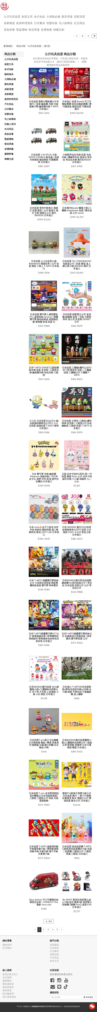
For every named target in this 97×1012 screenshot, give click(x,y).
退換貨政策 (8, 987)
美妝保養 (9, 29)
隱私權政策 (8, 984)
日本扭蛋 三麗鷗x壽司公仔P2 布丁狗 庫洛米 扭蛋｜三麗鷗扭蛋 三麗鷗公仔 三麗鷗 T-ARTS (76, 371)
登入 (15, 974)
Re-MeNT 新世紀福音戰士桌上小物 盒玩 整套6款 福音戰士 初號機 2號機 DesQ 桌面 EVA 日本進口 (77, 903)
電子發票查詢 (9, 996)
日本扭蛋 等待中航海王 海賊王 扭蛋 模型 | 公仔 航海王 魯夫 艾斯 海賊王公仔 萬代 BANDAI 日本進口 (43, 211)
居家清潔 (79, 16)
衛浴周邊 (34, 29)
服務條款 (7, 980)
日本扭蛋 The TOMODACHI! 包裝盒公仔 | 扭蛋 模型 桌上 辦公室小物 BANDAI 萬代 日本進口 (76, 265)
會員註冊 (7, 974)
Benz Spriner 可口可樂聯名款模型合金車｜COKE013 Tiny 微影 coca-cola (43, 902)
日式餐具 (39, 22)
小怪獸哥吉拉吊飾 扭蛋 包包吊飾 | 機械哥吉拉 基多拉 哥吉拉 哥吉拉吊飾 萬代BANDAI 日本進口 (77, 158)
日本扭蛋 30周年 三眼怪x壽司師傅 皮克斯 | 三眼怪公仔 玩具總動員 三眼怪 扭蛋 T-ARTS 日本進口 (77, 424)
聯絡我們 (7, 944)
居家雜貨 (9, 22)
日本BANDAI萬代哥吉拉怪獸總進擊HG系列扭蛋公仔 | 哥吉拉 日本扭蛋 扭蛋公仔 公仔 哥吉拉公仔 (77, 584)
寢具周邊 (67, 16)
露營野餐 (8, 154)
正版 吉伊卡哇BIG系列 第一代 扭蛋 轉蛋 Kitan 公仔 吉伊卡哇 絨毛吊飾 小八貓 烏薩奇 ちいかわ (77, 477)
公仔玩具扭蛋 (12, 16)
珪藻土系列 (10, 124)
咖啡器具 (8, 74)
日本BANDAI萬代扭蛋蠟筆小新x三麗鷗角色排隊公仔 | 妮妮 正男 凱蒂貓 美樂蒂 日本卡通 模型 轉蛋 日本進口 (77, 744)
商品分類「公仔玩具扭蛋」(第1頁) (33, 46)
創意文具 (27, 16)
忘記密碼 (7, 977)
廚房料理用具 (24, 22)
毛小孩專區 (66, 22)
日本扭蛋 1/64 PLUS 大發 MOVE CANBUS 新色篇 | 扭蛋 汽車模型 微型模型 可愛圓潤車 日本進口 (44, 158)
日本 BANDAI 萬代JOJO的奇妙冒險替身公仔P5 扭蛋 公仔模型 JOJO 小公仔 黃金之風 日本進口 (76, 531)
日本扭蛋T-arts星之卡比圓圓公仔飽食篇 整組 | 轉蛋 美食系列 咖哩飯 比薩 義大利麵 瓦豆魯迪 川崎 (44, 744)
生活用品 (79, 22)
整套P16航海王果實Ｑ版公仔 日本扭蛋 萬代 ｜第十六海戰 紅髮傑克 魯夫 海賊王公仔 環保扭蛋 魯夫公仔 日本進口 (76, 797)
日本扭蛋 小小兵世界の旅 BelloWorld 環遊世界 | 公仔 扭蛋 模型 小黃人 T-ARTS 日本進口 (44, 265)
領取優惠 (88, 997)
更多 (49, 921)
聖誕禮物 (21, 29)
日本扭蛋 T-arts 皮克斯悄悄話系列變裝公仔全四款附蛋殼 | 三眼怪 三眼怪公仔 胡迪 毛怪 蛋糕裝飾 (44, 797)
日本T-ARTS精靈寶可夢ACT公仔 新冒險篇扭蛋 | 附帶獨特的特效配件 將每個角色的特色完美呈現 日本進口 (44, 637)
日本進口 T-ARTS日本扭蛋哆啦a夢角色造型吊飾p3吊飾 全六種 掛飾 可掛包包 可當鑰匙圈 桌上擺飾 (76, 690)
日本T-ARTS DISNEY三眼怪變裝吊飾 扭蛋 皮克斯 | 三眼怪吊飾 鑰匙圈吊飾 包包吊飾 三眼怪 (44, 371)
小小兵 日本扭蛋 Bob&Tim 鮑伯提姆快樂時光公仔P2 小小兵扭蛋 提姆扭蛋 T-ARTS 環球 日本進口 (44, 424)
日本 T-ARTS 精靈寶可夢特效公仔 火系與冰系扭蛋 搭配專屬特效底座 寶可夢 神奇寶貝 (43, 583)
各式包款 (39, 16)
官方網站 (7, 947)
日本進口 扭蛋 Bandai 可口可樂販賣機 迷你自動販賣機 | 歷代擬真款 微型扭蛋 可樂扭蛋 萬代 (76, 105)
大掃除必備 (53, 16)
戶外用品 (8, 104)
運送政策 (7, 990)
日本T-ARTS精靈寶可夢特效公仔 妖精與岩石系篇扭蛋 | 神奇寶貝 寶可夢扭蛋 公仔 (77, 636)
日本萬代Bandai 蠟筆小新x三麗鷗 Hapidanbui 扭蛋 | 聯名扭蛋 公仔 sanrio (77, 210)
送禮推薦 (46, 29)
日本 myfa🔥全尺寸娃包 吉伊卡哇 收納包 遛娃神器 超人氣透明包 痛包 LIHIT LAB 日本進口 (44, 531)
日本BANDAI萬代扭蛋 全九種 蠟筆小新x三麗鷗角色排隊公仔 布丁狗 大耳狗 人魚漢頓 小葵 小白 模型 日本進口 (44, 690)
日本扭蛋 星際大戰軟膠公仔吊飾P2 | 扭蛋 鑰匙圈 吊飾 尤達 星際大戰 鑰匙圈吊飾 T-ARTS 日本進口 (44, 105)
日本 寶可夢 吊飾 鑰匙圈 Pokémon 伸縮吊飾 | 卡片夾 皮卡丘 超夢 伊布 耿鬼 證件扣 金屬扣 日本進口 (44, 477)
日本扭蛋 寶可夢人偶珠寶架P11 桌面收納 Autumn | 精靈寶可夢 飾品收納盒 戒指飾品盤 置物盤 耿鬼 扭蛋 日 (44, 318)
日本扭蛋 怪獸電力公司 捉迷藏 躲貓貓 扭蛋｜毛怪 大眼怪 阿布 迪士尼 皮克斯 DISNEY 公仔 (76, 318)
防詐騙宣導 (8, 993)
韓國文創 (58, 29)
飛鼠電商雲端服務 (71, 1006)
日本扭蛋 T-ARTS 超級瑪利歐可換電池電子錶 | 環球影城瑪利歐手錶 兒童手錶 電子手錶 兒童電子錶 (43, 850)
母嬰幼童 (51, 22)
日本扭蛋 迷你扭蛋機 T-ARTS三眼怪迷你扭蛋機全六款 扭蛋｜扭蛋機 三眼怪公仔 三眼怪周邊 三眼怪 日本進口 (77, 850)
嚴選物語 (8, 46)
